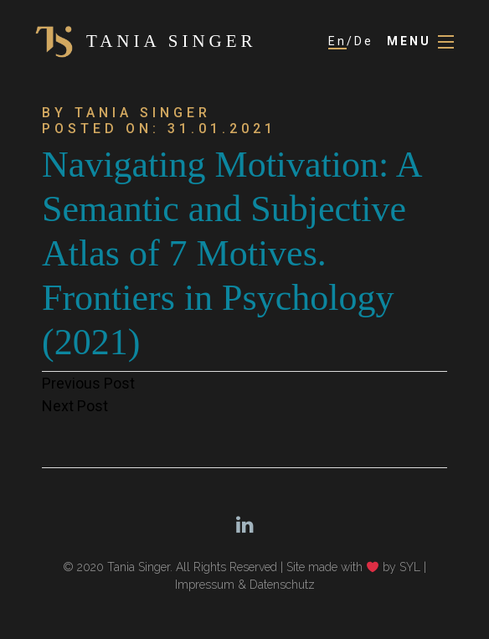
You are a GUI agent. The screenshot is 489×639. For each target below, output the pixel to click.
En (337, 41)
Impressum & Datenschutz (245, 584)
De (363, 41)
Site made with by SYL (353, 567)
